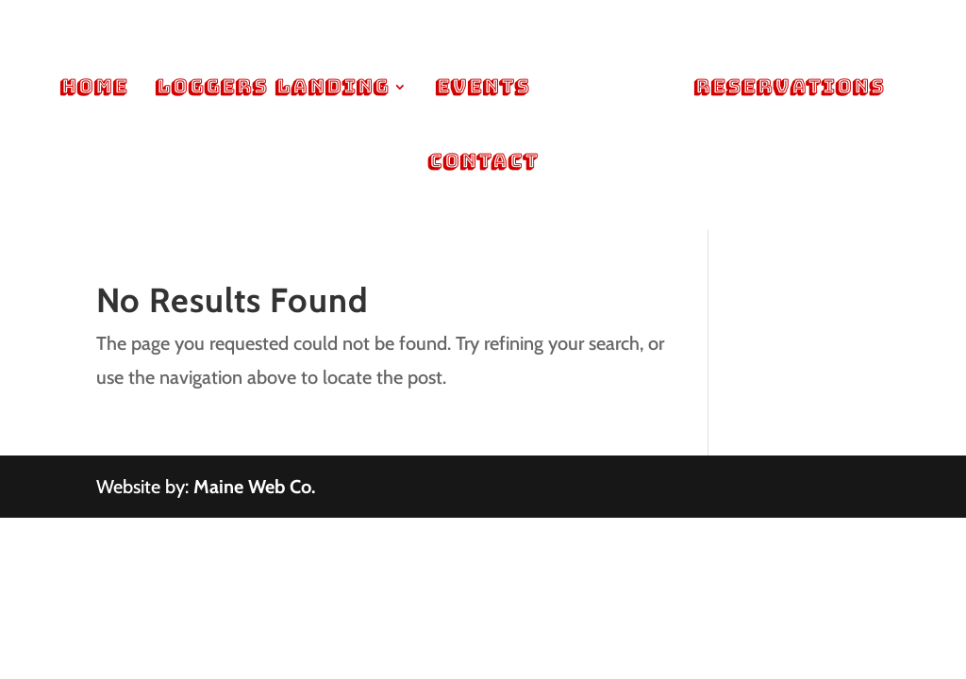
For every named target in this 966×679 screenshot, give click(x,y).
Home (93, 89)
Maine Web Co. (254, 486)
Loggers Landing (272, 89)
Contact (482, 164)
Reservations (788, 89)
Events (482, 89)
